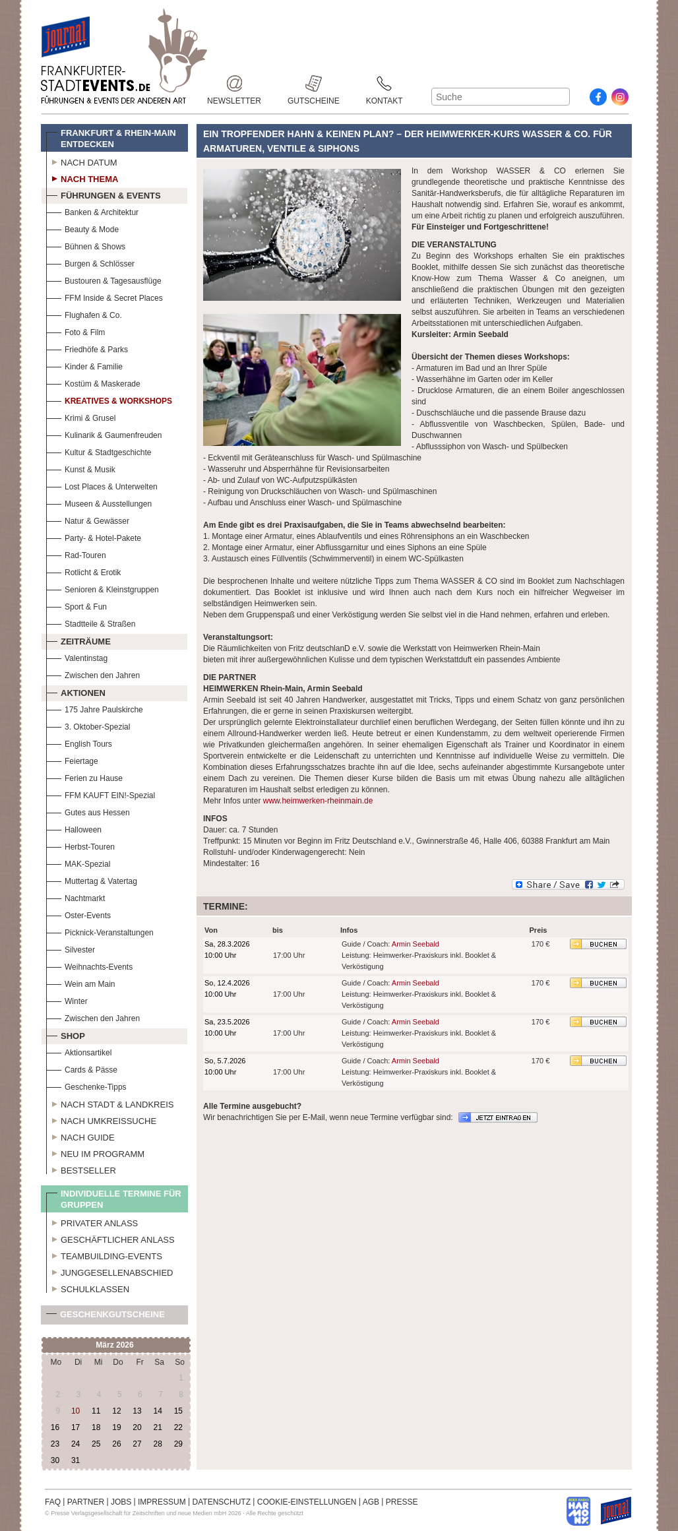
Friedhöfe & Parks (87, 348)
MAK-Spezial (78, 862)
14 (157, 1411)
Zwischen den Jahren (93, 674)
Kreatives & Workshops (109, 399)
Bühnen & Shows (85, 245)
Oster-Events (78, 914)
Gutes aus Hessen (88, 811)
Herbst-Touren (80, 845)
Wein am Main (80, 982)
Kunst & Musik (80, 468)
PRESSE (402, 1502)
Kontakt (384, 83)
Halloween (74, 828)
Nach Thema (82, 177)
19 (116, 1427)
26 (116, 1444)
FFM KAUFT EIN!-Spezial (100, 794)
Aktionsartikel (78, 1051)
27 (137, 1444)
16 (55, 1427)
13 (137, 1411)
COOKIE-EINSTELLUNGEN (307, 1502)
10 (75, 1411)
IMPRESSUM (162, 1502)
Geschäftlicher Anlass (110, 1238)
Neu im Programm (95, 1152)
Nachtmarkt (75, 896)
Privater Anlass (92, 1221)
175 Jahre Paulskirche (94, 708)
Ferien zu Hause (84, 776)
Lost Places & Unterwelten (102, 485)
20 (137, 1427)
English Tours (79, 742)
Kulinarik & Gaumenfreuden (104, 433)
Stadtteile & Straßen (90, 622)
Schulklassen (87, 1287)
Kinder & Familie (84, 365)
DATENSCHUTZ (222, 1502)
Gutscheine (314, 83)
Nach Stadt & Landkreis (109, 1102)
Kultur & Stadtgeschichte (98, 451)
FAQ (53, 1502)
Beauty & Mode (82, 228)
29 (178, 1444)
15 (178, 1411)
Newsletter (234, 83)
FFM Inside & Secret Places (104, 296)
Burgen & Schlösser (90, 262)
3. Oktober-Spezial (88, 725)
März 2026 (114, 1345)
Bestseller (81, 1168)
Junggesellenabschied (109, 1271)
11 (96, 1411)
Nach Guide (80, 1135)
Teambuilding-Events (104, 1254)
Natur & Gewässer (87, 519)
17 (75, 1427)
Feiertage (72, 759)
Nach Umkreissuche (101, 1119)
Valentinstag (77, 656)
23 (55, 1444)
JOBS (121, 1502)
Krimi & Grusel (80, 416)
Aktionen (76, 691)
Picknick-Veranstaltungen (100, 931)
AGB (371, 1502)
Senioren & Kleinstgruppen (102, 588)
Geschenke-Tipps (86, 1085)
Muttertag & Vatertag (91, 879)
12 (116, 1411)
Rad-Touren (76, 553)
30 (55, 1460)
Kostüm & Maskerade (93, 382)
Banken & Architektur (92, 210)
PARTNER (85, 1502)
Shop (65, 1034)
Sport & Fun (76, 605)
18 (96, 1427)
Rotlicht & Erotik (83, 571)
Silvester (70, 948)
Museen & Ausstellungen (99, 502)
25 (96, 1444)
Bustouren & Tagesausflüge (104, 279)
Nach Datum (81, 161)
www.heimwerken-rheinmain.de (318, 800)
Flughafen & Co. (84, 313)
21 (157, 1427)
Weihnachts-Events (89, 965)
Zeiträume (78, 639)
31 (75, 1460)
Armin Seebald (415, 944)
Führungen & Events (103, 194)
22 (178, 1427)
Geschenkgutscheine (105, 1317)
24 (75, 1444)
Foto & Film (75, 331)
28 (157, 1444)
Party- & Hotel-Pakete (93, 536)
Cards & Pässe (81, 1068)
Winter (67, 999)
